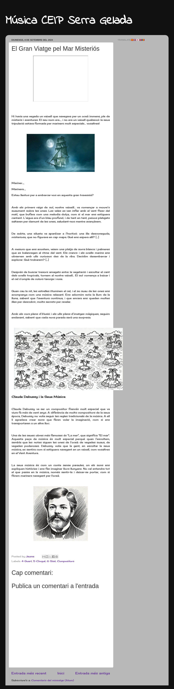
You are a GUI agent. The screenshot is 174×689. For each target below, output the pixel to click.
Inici (60, 673)
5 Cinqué (39, 561)
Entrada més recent (28, 673)
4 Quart (27, 561)
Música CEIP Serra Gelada (68, 21)
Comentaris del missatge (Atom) (52, 680)
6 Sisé (51, 561)
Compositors (65, 561)
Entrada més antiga (92, 673)
